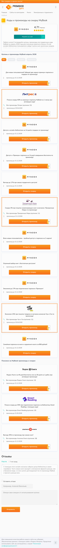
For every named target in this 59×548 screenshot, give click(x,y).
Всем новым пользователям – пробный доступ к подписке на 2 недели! (27, 238)
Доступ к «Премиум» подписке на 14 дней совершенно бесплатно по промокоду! (29, 156)
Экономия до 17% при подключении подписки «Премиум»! (23, 289)
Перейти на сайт (33, 37)
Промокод (31, 60)
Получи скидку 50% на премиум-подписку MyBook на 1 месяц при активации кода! (29, 101)
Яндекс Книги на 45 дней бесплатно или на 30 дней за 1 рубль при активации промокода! (29, 376)
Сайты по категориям (17, 12)
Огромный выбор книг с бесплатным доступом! (19, 263)
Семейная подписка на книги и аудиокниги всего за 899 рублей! (25, 344)
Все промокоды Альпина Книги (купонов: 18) (20, 438)
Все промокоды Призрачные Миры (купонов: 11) (22, 213)
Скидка (11, 60)
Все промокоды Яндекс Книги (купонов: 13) (19, 380)
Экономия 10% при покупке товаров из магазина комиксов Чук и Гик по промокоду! (29, 315)
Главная (4, 12)
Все (4, 60)
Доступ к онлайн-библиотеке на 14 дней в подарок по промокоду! (26, 130)
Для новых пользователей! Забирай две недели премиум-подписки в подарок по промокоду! (29, 73)
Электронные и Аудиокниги (43, 12)
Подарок (21, 60)
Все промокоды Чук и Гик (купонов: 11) (18, 319)
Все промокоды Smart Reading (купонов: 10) (19, 410)
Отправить (11, 509)
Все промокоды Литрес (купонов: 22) (18, 105)
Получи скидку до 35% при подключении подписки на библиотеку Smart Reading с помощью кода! (29, 406)
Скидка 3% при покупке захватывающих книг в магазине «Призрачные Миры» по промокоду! (29, 209)
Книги (29, 12)
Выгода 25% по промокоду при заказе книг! (18, 435)
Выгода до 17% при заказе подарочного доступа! (20, 182)
